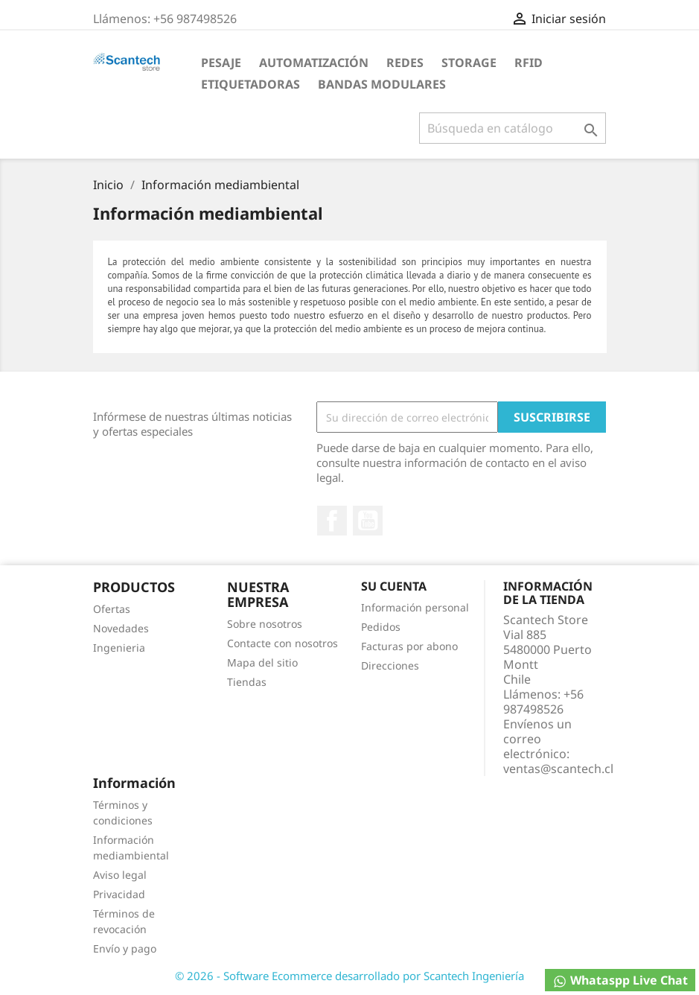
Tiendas (246, 682)
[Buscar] (512, 128)
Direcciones (390, 665)
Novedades (121, 628)
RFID (528, 62)
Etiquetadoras (250, 84)
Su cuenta (394, 586)
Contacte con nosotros (282, 643)
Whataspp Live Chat (620, 980)
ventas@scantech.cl (558, 768)
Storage (469, 62)
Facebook (332, 520)
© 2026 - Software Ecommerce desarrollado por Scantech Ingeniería (349, 975)
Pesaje (221, 62)
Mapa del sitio (262, 662)
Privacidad (119, 894)
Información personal (415, 607)
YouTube (368, 520)
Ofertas (111, 609)
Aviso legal (120, 875)
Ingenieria (119, 647)
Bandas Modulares (382, 84)
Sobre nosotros (264, 624)
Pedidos (380, 627)
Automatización (313, 62)
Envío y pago (124, 948)
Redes (405, 62)
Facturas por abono (409, 646)
